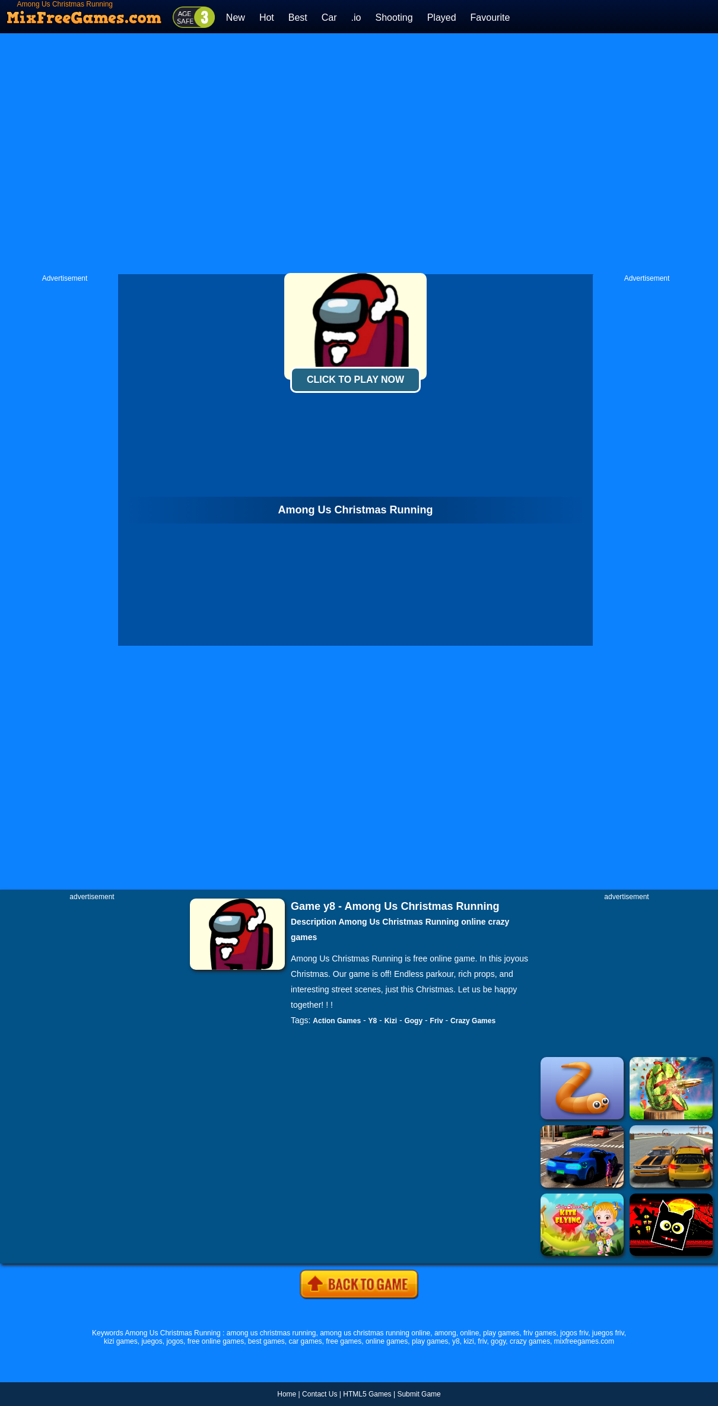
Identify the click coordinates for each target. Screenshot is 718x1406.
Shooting (393, 17)
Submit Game (418, 1394)
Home (286, 1394)
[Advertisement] (239, 153)
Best (297, 17)
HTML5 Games (367, 1394)
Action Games (337, 1021)
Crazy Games (472, 1021)
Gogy (413, 1021)
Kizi (391, 1021)
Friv (436, 1021)
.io (356, 17)
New (235, 17)
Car (329, 17)
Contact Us (319, 1394)
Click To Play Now (355, 379)
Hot (266, 17)
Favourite (490, 17)
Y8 (372, 1021)
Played (441, 17)
